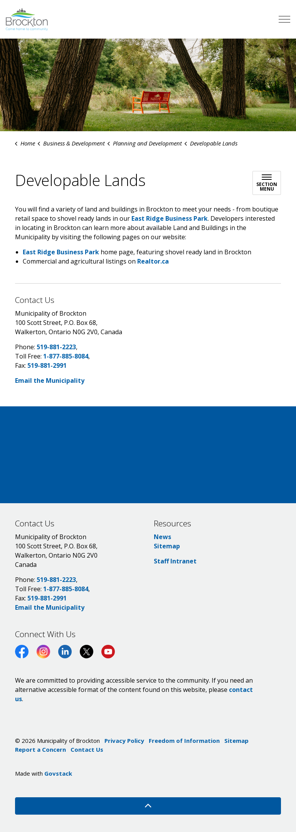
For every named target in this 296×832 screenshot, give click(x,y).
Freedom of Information (184, 740)
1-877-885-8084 (65, 356)
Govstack (58, 773)
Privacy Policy (124, 740)
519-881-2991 (47, 365)
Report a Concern (40, 749)
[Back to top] (148, 806)
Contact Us (87, 749)
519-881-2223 (56, 347)
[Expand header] (284, 19)
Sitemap (167, 546)
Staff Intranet (175, 561)
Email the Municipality (49, 380)
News (162, 537)
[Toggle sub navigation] (266, 183)
